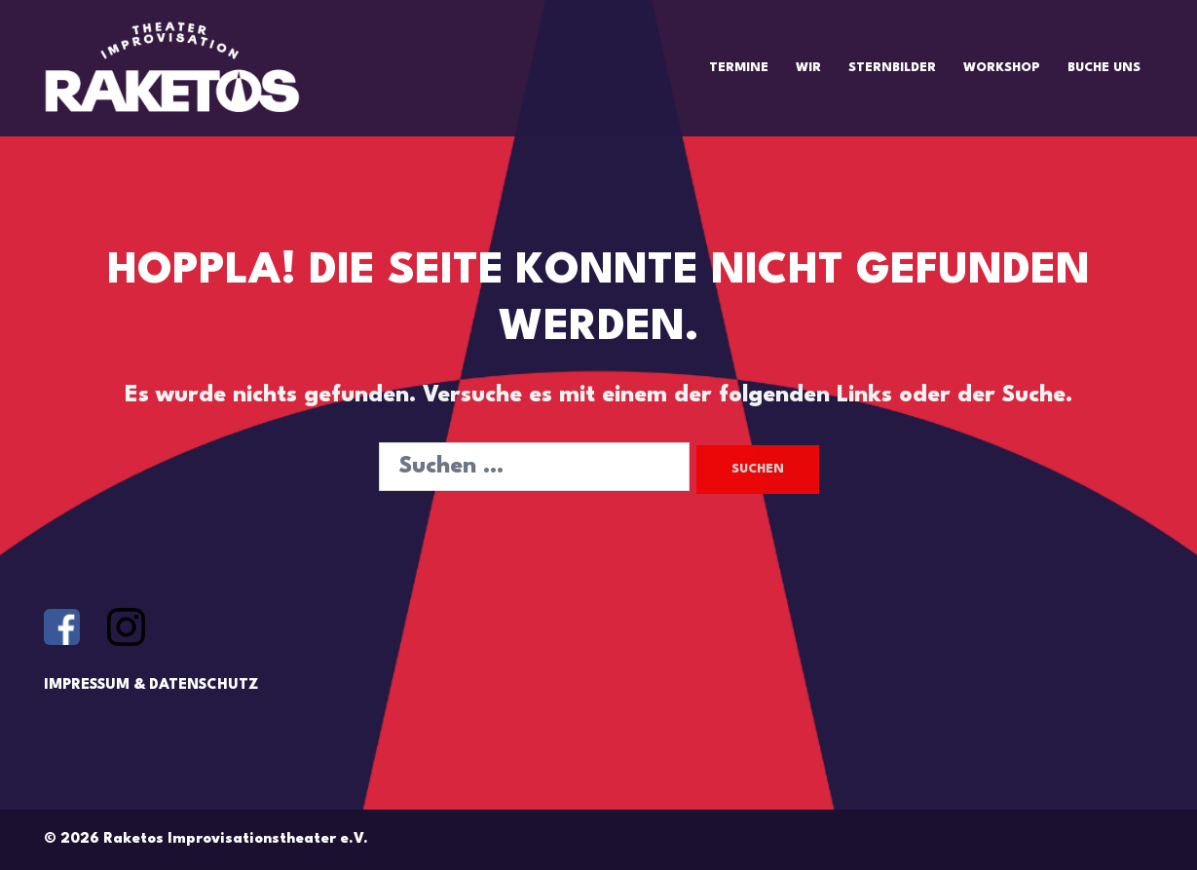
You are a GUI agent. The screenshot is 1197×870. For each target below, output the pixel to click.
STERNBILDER (892, 67)
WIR (808, 67)
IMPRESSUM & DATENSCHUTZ (151, 685)
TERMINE (738, 67)
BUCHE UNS (1104, 67)
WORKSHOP (1001, 67)
